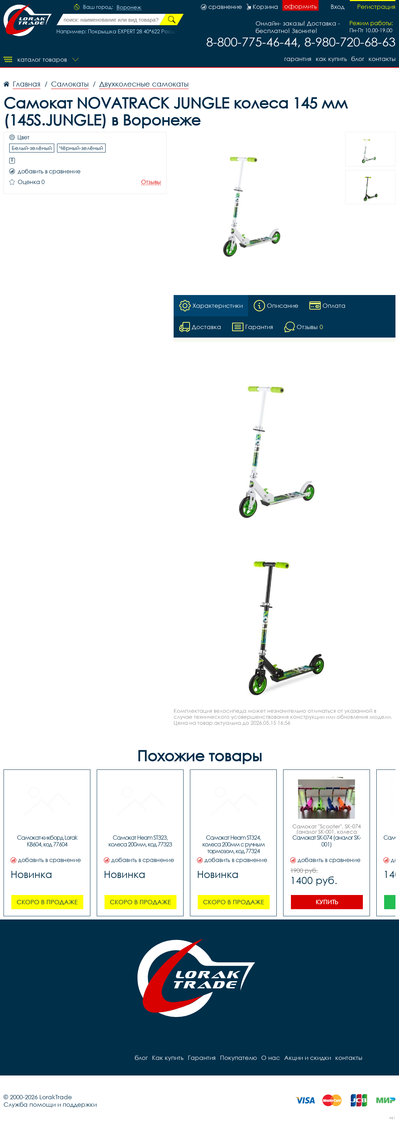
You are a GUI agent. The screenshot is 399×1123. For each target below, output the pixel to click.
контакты (382, 58)
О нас (270, 1057)
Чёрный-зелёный (81, 148)
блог (357, 58)
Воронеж (129, 7)
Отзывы (151, 182)
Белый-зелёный (32, 148)
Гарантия (297, 58)
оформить (300, 6)
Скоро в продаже (47, 902)
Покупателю (238, 1057)
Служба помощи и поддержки (50, 1104)
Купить (327, 902)
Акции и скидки (307, 1057)
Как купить (331, 58)
